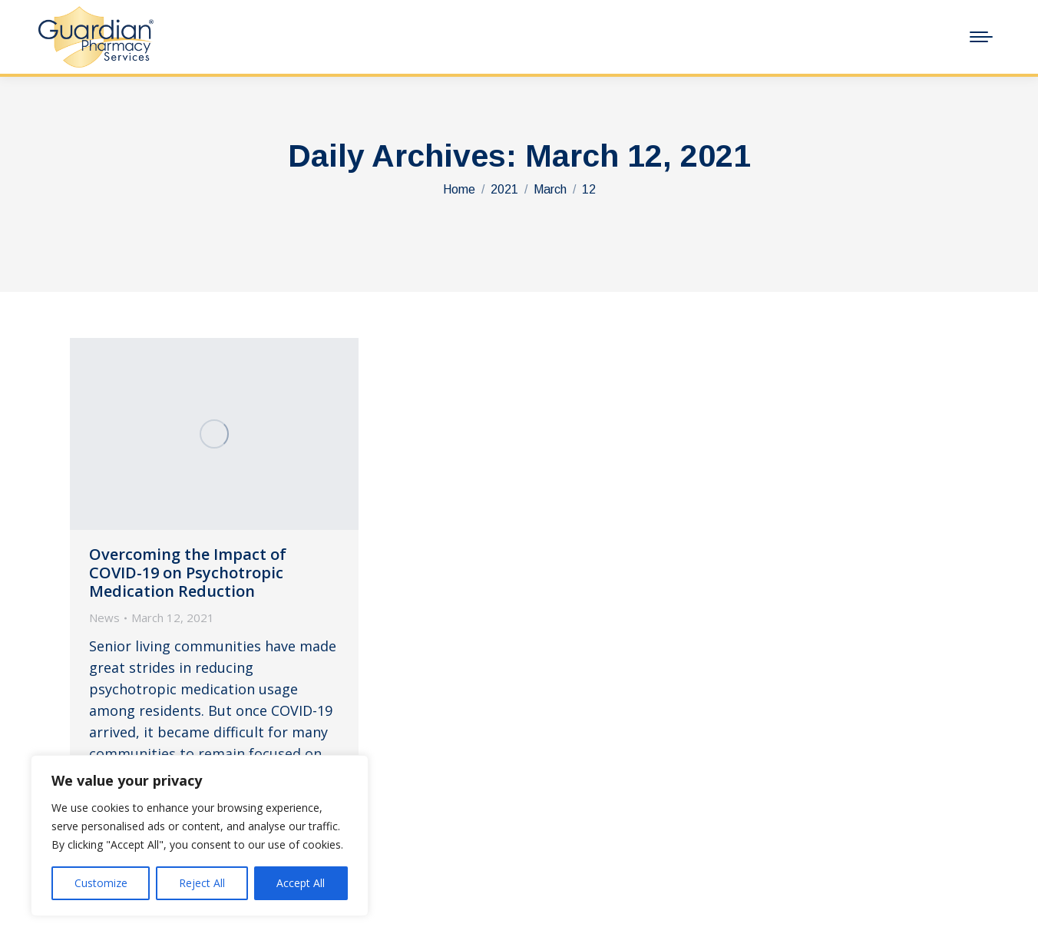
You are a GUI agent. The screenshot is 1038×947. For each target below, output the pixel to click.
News (104, 617)
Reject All (202, 883)
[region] (200, 835)
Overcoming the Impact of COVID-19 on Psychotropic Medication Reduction (187, 572)
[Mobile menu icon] (981, 36)
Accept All (300, 883)
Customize (100, 883)
